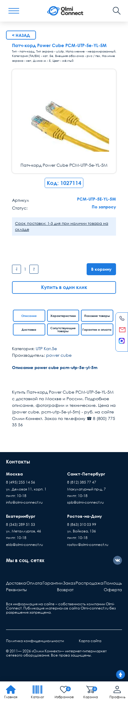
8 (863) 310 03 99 (81, 524)
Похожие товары (97, 315)
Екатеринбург (20, 516)
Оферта (113, 589)
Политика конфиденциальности (35, 641)
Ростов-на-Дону (84, 516)
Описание (29, 315)
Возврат (65, 589)
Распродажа (89, 582)
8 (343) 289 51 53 (20, 524)
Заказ (69, 582)
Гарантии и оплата (97, 329)
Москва (14, 473)
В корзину (101, 269)
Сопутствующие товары (63, 329)
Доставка (29, 329)
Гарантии (53, 582)
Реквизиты (16, 589)
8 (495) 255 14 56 (20, 482)
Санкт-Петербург (86, 473)
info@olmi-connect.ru (24, 502)
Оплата (34, 582)
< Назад (21, 35)
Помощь (113, 582)
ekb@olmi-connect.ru (24, 544)
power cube (59, 355)
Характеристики (63, 315)
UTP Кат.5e (46, 348)
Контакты (18, 462)
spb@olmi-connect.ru (85, 502)
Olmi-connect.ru (95, 608)
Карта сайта (90, 641)
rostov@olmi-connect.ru (87, 544)
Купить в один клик (64, 287)
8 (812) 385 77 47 (81, 482)
